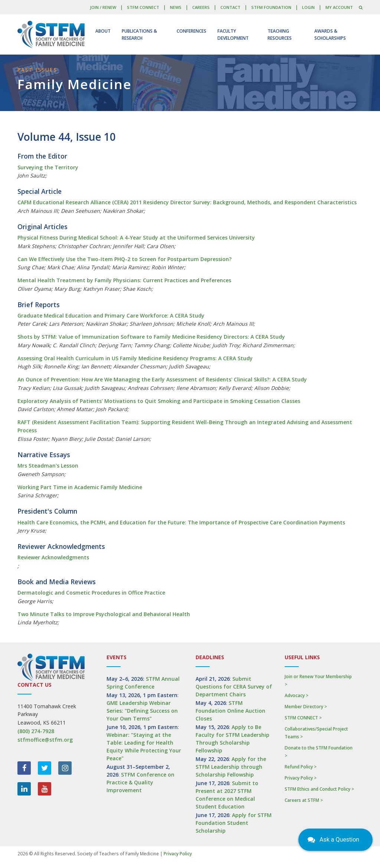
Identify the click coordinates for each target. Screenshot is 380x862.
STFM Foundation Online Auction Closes (230, 710)
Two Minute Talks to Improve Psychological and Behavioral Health (103, 614)
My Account (339, 7)
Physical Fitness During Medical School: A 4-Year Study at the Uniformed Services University (136, 237)
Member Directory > (306, 706)
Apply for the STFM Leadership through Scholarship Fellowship (231, 766)
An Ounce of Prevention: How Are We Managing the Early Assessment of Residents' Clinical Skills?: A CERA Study (162, 379)
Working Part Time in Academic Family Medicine (79, 487)
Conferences (191, 31)
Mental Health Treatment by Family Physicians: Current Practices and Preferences (124, 280)
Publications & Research (139, 34)
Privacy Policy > (301, 778)
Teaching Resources (280, 34)
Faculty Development (233, 34)
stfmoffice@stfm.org (45, 739)
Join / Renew (103, 7)
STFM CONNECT (143, 7)
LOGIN (308, 7)
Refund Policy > (301, 767)
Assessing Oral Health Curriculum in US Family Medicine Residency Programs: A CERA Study (135, 358)
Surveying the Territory (47, 167)
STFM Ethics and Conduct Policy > (319, 789)
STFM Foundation (271, 7)
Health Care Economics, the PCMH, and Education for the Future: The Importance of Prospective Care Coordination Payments (181, 522)
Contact (230, 7)
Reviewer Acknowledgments (53, 557)
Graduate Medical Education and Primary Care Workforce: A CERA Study (110, 315)
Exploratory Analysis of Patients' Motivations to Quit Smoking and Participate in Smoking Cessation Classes (158, 400)
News (175, 7)
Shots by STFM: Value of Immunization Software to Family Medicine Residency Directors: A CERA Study (151, 336)
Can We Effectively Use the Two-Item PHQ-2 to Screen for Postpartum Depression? (124, 259)
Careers (201, 7)
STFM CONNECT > (303, 718)
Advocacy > (296, 695)
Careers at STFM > (304, 800)
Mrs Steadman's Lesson (47, 465)
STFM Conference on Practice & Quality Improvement (140, 782)
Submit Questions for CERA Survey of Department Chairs (234, 686)
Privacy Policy (178, 853)
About (103, 31)
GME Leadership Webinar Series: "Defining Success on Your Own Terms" (142, 710)
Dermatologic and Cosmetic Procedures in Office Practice (91, 592)
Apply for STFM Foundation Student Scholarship (234, 822)
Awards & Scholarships (330, 34)
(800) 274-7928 (35, 731)
